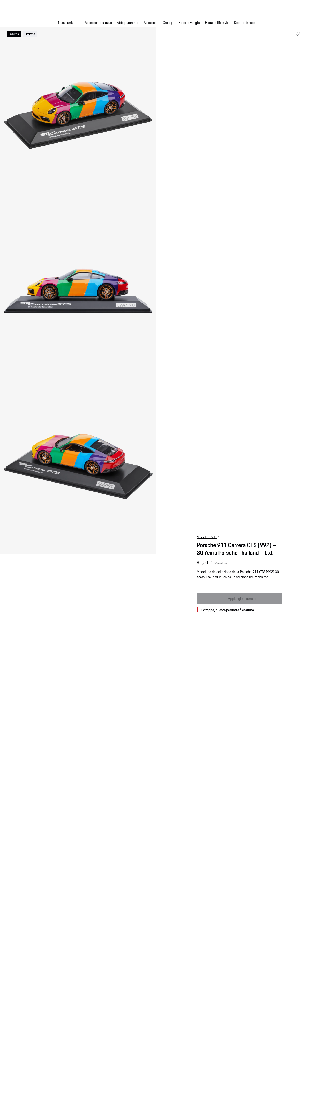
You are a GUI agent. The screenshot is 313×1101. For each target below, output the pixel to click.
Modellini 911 (207, 537)
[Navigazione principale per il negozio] (156, 22)
